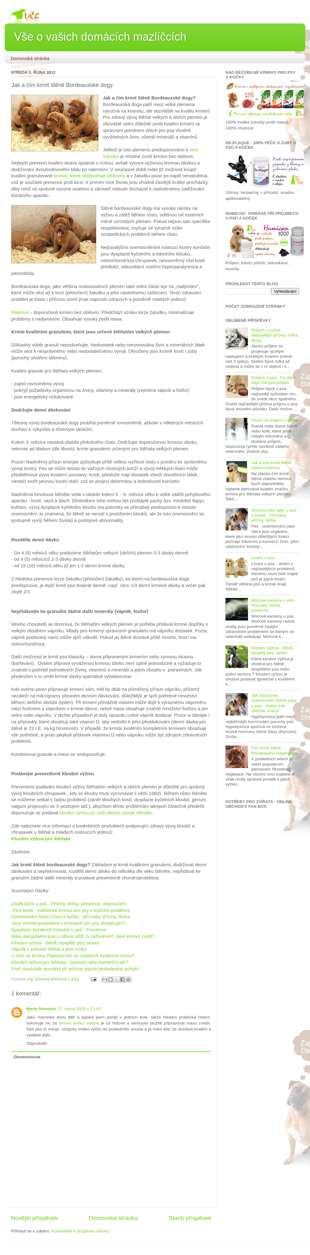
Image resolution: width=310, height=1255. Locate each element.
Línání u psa (262, 557)
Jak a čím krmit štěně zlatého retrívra (271, 465)
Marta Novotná (41, 1008)
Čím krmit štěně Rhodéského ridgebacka (274, 750)
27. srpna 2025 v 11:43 (79, 1008)
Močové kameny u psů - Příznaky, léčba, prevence (273, 605)
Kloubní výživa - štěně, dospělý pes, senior (55, 942)
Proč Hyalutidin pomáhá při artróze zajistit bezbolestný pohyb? (75, 968)
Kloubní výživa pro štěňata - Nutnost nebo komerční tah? (69, 962)
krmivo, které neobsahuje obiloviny (89, 175)
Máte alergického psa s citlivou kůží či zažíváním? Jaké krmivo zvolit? (83, 936)
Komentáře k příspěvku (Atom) (80, 1231)
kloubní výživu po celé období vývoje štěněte (105, 812)
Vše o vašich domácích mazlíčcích (100, 36)
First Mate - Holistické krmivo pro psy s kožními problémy (70, 910)
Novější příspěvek (34, 1218)
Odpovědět (36, 1043)
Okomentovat (26, 1057)
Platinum (20, 312)
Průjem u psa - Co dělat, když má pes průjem (274, 380)
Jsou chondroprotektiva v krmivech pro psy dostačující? (68, 923)
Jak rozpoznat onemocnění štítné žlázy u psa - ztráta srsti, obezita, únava (274, 703)
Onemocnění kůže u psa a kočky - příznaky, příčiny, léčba (70, 916)
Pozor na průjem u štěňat (274, 420)
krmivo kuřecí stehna (79, 1023)
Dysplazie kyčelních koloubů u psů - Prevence (58, 929)
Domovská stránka (30, 58)
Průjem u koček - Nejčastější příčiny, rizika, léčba (274, 335)
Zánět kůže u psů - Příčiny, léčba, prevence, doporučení (69, 903)
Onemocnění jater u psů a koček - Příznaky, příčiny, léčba (273, 515)
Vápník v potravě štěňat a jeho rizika (48, 949)
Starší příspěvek (190, 1218)
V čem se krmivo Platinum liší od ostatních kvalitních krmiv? (72, 955)
